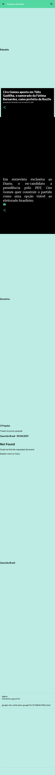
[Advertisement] (27, 265)
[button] (4, 107)
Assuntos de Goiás (15, 4)
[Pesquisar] (51, 4)
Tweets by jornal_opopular (11, 431)
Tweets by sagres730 (11, 699)
